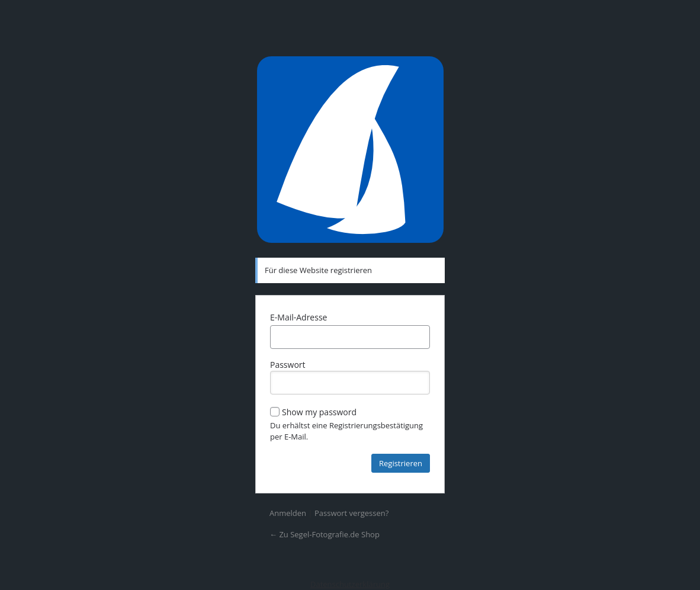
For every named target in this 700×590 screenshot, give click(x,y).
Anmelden (287, 513)
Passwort (350, 377)
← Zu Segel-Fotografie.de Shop (324, 534)
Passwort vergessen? (351, 513)
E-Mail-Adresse (298, 317)
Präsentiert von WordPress (350, 149)
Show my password (313, 412)
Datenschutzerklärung (350, 584)
